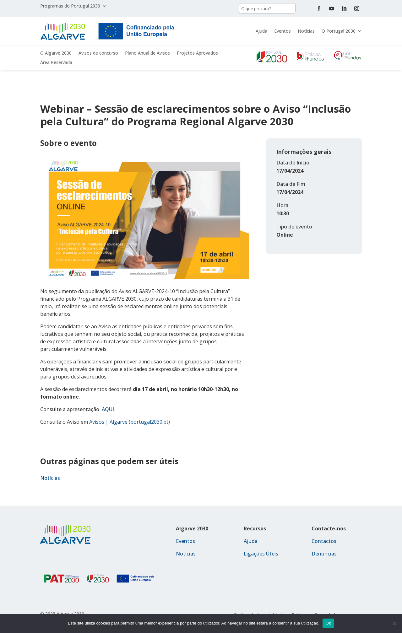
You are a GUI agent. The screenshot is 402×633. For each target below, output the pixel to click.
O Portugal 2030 (339, 31)
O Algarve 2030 (56, 53)
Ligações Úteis (261, 553)
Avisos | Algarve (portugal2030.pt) (129, 421)
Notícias (306, 31)
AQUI (108, 409)
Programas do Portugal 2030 (70, 6)
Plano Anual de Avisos (147, 53)
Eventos (282, 31)
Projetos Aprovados (197, 53)
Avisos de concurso (98, 53)
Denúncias (324, 553)
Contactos (324, 541)
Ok (328, 623)
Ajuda (261, 31)
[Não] (394, 623)
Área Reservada (56, 62)
